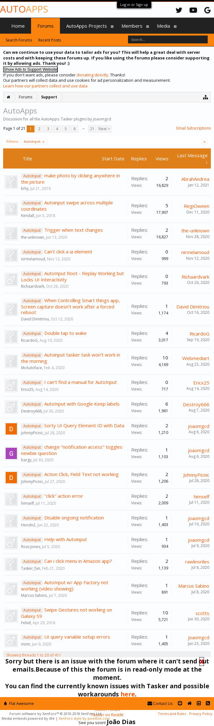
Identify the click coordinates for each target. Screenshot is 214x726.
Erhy (25, 188)
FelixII (26, 622)
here (127, 694)
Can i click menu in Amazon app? (78, 561)
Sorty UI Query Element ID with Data (84, 425)
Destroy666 (31, 411)
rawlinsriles (197, 561)
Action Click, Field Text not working (81, 474)
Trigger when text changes (73, 230)
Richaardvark (32, 286)
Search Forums (19, 40)
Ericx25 (27, 389)
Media (163, 26)
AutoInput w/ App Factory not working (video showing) (64, 585)
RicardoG (29, 340)
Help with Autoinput (65, 539)
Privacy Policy (200, 713)
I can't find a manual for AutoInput (80, 382)
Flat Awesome (19, 703)
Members (131, 26)
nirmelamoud (33, 259)
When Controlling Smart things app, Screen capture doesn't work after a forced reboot (70, 306)
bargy (26, 460)
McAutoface (31, 367)
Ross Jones (30, 546)
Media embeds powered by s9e (28, 718)
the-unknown (32, 237)
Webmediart (195, 358)
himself (27, 503)
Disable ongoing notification (74, 517)
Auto (24, 9)
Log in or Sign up (134, 4)
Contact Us (160, 703)
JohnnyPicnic (32, 432)
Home (18, 26)
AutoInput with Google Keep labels (82, 404)
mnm (25, 644)
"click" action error (63, 496)
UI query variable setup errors (77, 637)
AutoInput (34, 141)
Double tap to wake (65, 333)
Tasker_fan (30, 568)
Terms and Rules (172, 713)
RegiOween (196, 206)
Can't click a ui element (68, 251)
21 (92, 128)
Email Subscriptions (193, 128)
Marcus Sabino (34, 595)
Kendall (27, 215)
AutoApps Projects (86, 26)
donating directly (92, 75)
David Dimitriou (35, 319)
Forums (45, 26)
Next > (104, 128)
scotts (202, 613)
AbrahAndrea (195, 179)
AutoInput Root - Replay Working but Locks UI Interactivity (72, 276)
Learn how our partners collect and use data (45, 86)
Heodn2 (28, 525)
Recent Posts (49, 40)
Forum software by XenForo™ (55, 713)
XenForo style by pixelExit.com (84, 718)
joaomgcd (198, 426)
